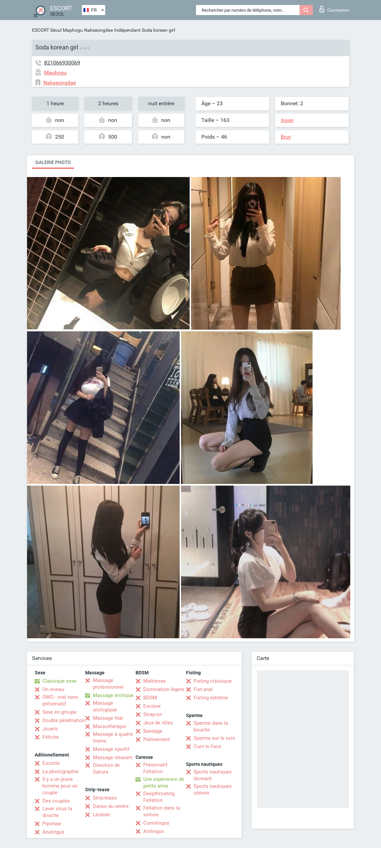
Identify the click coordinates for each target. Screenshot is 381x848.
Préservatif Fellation (155, 768)
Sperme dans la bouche (211, 726)
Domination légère (163, 689)
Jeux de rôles (158, 723)
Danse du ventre (111, 806)
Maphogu (73, 30)
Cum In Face (207, 746)
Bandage (152, 731)
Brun (286, 137)
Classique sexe (59, 681)
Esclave (152, 706)
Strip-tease (105, 798)
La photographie (60, 772)
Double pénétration (63, 720)
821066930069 (62, 62)
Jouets (50, 729)
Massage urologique (105, 706)
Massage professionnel (108, 683)
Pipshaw (51, 824)
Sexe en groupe (59, 712)
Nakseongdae (98, 30)
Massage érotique (113, 695)
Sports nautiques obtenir (213, 789)
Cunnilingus (156, 823)
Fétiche (50, 737)
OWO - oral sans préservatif (60, 700)
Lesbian (101, 815)
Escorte (51, 763)
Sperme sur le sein (214, 738)
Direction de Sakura (106, 768)
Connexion (334, 9)
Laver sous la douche (57, 812)
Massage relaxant (112, 757)
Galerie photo (53, 162)
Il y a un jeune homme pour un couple (59, 786)
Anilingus (153, 831)
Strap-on (152, 714)
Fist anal (203, 689)
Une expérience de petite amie (163, 782)
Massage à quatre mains (113, 737)
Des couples (56, 801)
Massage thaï (108, 718)
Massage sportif (111, 749)
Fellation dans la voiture (161, 811)
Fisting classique (213, 681)
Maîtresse (154, 681)
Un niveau (53, 689)
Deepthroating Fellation (159, 797)
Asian (287, 120)
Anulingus (53, 832)
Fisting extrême (211, 698)
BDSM (150, 698)
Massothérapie (109, 726)
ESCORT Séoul (46, 30)
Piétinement (156, 739)
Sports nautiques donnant (213, 775)
